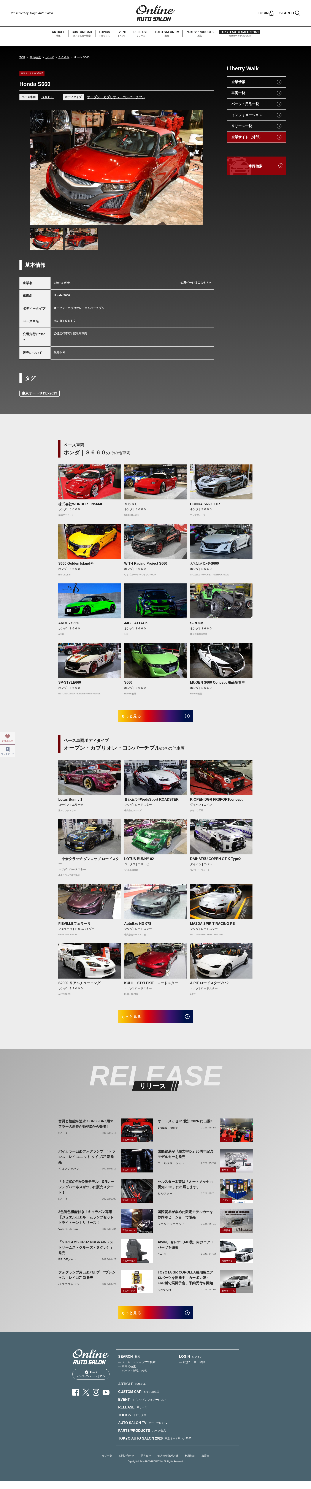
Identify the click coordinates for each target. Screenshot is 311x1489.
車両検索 (35, 57)
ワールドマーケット (171, 1168)
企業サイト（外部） (246, 137)
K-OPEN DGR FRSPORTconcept (216, 802)
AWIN (162, 1259)
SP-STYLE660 (69, 682)
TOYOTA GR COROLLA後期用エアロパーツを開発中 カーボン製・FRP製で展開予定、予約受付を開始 (185, 1283)
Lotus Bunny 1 (70, 802)
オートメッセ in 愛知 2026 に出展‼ (185, 1126)
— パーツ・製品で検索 (132, 1379)
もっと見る (136, 717)
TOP (22, 57)
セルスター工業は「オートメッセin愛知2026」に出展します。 (185, 1189)
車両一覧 (238, 93)
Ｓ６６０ (63, 57)
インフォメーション (246, 115)
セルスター (165, 1199)
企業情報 (238, 82)
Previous (38, 167)
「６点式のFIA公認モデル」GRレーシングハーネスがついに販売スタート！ (86, 1192)
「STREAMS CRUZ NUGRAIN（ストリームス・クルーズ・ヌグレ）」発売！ (86, 1253)
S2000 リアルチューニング (79, 986)
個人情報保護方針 (167, 1464)
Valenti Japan (68, 1234)
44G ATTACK (136, 623)
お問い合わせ (126, 1464)
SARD (62, 1138)
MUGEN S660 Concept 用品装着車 (217, 682)
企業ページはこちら (193, 282)
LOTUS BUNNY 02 (139, 861)
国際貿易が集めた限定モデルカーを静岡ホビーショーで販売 (185, 1219)
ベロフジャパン (68, 1174)
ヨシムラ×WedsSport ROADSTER (151, 802)
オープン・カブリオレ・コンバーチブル (116, 97)
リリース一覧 (241, 126)
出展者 (205, 1464)
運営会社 (146, 1464)
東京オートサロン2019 (39, 393)
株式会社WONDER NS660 (80, 504)
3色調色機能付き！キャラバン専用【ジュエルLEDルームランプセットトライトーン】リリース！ (86, 1222)
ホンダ (49, 57)
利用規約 (190, 1464)
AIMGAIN (164, 1295)
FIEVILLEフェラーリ (74, 926)
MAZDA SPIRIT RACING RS (212, 926)
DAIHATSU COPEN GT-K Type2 (215, 861)
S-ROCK (197, 623)
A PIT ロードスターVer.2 (209, 986)
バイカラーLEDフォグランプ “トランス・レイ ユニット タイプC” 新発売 (86, 1162)
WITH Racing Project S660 (145, 563)
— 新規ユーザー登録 (192, 1370)
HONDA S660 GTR (205, 504)
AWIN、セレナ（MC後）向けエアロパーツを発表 (186, 1250)
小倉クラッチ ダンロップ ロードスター (88, 864)
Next (196, 167)
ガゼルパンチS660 (204, 563)
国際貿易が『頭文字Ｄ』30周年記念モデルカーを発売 (185, 1159)
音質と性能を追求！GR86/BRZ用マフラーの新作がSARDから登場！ (85, 1129)
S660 (128, 682)
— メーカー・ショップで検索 (137, 1370)
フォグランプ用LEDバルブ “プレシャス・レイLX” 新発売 (86, 1280)
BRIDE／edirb (168, 1133)
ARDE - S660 (68, 623)
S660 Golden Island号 (76, 563)
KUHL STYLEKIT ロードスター (151, 986)
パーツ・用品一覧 (245, 104)
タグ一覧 (107, 1464)
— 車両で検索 (127, 1374)
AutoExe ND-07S (137, 926)
